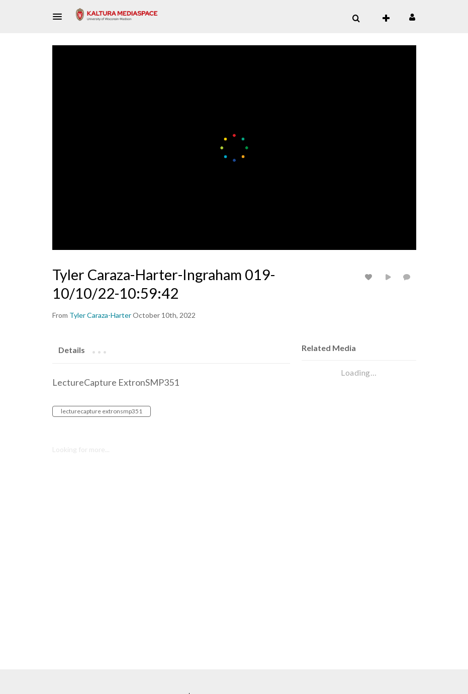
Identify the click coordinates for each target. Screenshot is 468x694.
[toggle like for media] (370, 277)
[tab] (71, 349)
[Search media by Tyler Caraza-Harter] (100, 315)
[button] (60, 17)
